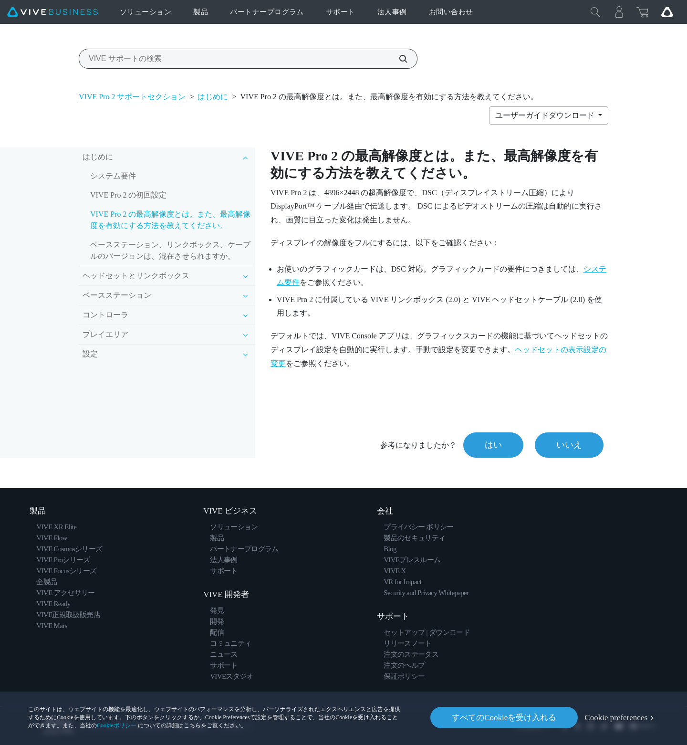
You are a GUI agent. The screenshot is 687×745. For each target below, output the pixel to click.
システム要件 (113, 176)
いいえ (569, 445)
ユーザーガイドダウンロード (545, 115)
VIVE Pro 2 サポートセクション (132, 97)
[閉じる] (595, 12)
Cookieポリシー (116, 725)
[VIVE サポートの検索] (397, 58)
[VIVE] (52, 12)
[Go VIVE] (667, 12)
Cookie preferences (615, 717)
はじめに (213, 97)
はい (493, 445)
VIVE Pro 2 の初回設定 (128, 195)
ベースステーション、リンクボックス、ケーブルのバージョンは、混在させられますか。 (170, 250)
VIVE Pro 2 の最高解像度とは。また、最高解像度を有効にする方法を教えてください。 (170, 220)
